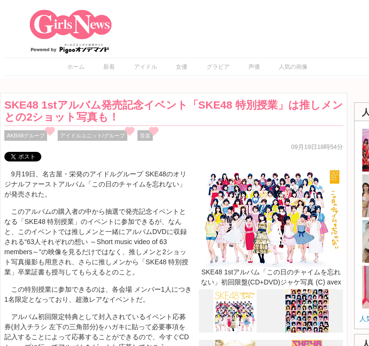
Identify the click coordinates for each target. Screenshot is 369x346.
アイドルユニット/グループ (92, 135)
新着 (109, 66)
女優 (181, 66)
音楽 (145, 135)
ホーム (76, 66)
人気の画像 (293, 66)
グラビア (218, 66)
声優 (254, 66)
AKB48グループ (26, 135)
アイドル (145, 66)
